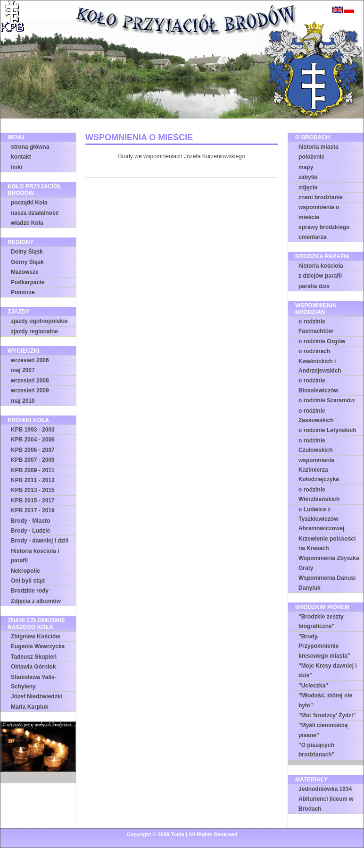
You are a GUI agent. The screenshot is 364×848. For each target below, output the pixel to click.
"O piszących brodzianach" (316, 750)
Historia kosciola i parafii (35, 556)
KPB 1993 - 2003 (33, 429)
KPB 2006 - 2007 (33, 450)
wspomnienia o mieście (318, 212)
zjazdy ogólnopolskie (39, 321)
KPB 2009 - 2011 (33, 470)
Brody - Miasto (30, 520)
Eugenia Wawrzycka (38, 646)
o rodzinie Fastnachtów (315, 326)
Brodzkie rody (30, 590)
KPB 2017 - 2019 (33, 510)
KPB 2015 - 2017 (33, 500)
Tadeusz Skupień (34, 656)
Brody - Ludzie (30, 530)
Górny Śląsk (27, 262)
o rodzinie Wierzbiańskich (318, 494)
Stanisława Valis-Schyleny (34, 682)
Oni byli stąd (28, 580)
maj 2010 (23, 401)
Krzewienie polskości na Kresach (327, 543)
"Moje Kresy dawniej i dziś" (327, 670)
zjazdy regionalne (34, 331)
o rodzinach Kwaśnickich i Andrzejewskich (319, 361)
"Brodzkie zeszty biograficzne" (321, 621)
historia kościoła (320, 266)
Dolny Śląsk (27, 251)
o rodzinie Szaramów (326, 400)
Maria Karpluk (29, 707)
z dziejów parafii (320, 275)
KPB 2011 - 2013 (33, 480)
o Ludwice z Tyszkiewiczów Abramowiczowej (321, 519)
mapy (305, 167)
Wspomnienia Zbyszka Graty (328, 563)
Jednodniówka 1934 (325, 789)
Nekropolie (25, 571)
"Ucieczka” (313, 685)
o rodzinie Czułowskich (315, 445)
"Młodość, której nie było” (325, 700)
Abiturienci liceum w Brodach (326, 804)
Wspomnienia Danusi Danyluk (327, 583)
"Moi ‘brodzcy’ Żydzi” (327, 715)
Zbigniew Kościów (35, 636)
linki (16, 167)
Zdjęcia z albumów (36, 601)
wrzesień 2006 (30, 360)
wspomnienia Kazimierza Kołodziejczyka (318, 470)
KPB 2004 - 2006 (33, 439)
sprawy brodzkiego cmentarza (324, 232)
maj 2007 (23, 370)
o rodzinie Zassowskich (316, 415)
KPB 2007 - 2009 (33, 460)
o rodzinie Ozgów (321, 341)
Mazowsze (25, 272)
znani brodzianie (320, 197)
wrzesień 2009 (30, 390)
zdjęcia (307, 187)
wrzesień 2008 (30, 380)
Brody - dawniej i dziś (40, 540)
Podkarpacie (27, 282)
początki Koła (29, 202)
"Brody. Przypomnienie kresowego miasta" (324, 646)
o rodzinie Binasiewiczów (318, 385)
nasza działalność (34, 213)
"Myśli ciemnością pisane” (322, 730)
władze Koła (27, 223)
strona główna (30, 147)
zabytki (308, 177)
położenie (311, 156)
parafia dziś (314, 286)
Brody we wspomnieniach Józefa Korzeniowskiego (181, 156)
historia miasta (318, 147)
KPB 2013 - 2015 (33, 490)
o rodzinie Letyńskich (327, 430)
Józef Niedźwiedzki (36, 696)
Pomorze (23, 292)
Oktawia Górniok (33, 666)
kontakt (21, 156)
